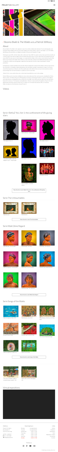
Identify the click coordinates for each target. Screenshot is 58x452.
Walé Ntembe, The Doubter (9, 246)
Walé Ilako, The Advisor (45, 246)
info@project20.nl (9, 437)
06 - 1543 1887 (7, 435)
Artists (53, 428)
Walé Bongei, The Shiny (26, 246)
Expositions (52, 431)
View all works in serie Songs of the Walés (29, 357)
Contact (53, 437)
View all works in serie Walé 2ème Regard (29, 294)
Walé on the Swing (25, 352)
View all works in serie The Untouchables (29, 219)
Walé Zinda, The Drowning (27, 267)
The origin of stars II (8, 140)
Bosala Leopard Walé (8, 335)
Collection (52, 429)
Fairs (54, 433)
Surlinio (53, 450)
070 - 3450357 (8, 434)
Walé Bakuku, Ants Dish (26, 318)
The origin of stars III (26, 158)
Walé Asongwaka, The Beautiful (10, 267)
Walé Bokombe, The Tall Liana (28, 288)
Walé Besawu (6, 214)
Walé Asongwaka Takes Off (9, 318)
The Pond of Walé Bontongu (46, 336)
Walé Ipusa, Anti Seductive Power (10, 288)
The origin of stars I (44, 140)
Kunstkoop (52, 436)
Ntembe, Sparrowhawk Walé (27, 335)
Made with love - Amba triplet (28, 132)
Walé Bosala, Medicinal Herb (46, 267)
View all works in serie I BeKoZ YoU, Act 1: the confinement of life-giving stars (29, 190)
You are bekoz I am (44, 158)
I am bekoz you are (44, 175)
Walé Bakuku (24, 214)
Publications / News (50, 434)
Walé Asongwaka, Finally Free (10, 352)
